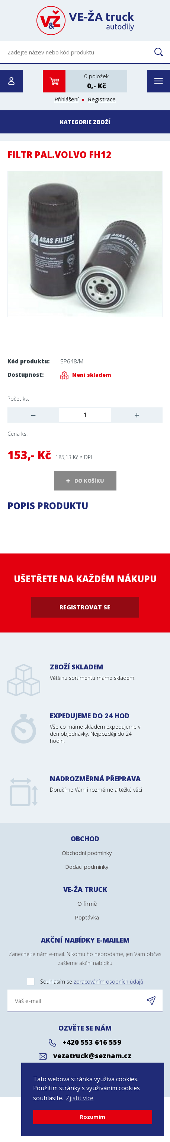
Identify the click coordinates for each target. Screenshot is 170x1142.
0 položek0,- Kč (96, 81)
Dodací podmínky (87, 866)
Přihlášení (66, 99)
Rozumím (92, 1116)
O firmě (87, 903)
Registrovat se (85, 607)
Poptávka (87, 917)
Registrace (102, 99)
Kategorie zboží (85, 122)
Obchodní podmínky (87, 852)
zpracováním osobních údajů (108, 981)
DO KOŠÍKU (89, 480)
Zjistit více (79, 1098)
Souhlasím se (75, 982)
